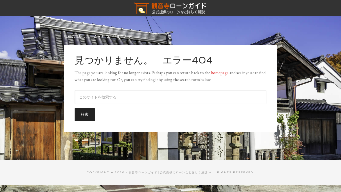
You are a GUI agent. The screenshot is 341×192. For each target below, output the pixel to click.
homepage (220, 72)
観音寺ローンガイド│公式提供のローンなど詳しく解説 (170, 8)
